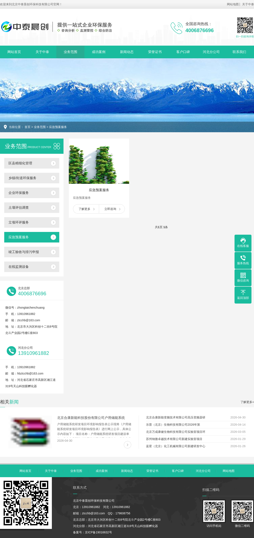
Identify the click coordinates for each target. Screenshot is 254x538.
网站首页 (14, 52)
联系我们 (239, 52)
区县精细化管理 (20, 163)
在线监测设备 (18, 266)
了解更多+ (247, 402)
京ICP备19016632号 (98, 532)
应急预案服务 (58, 127)
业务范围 (70, 52)
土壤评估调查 (18, 207)
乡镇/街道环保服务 (22, 178)
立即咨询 (110, 209)
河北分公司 (211, 52)
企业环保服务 (18, 193)
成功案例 (98, 52)
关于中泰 (248, 4)
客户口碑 (183, 52)
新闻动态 (127, 52)
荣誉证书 (155, 52)
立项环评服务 (18, 222)
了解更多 (84, 209)
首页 (27, 127)
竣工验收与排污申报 (23, 252)
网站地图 (233, 4)
